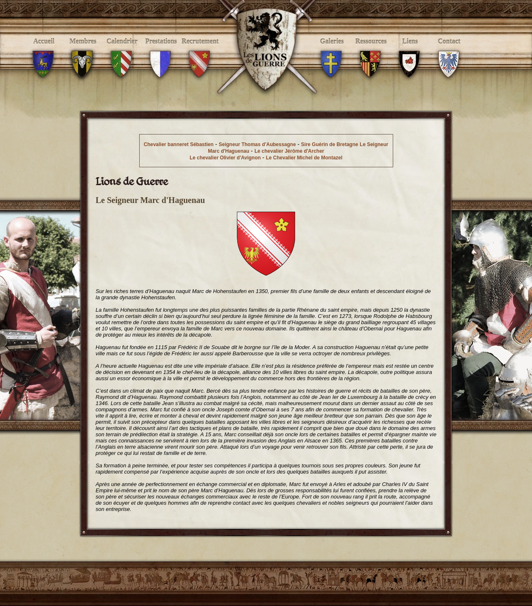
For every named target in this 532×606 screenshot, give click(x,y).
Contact (449, 50)
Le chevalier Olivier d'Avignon (225, 158)
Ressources (370, 50)
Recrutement (200, 50)
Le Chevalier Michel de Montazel (304, 158)
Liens (410, 50)
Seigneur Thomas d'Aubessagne (257, 144)
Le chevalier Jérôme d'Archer (289, 151)
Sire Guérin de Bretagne (329, 144)
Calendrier (121, 50)
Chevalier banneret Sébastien (179, 144)
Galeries (331, 50)
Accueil (43, 50)
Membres (82, 50)
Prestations (161, 50)
